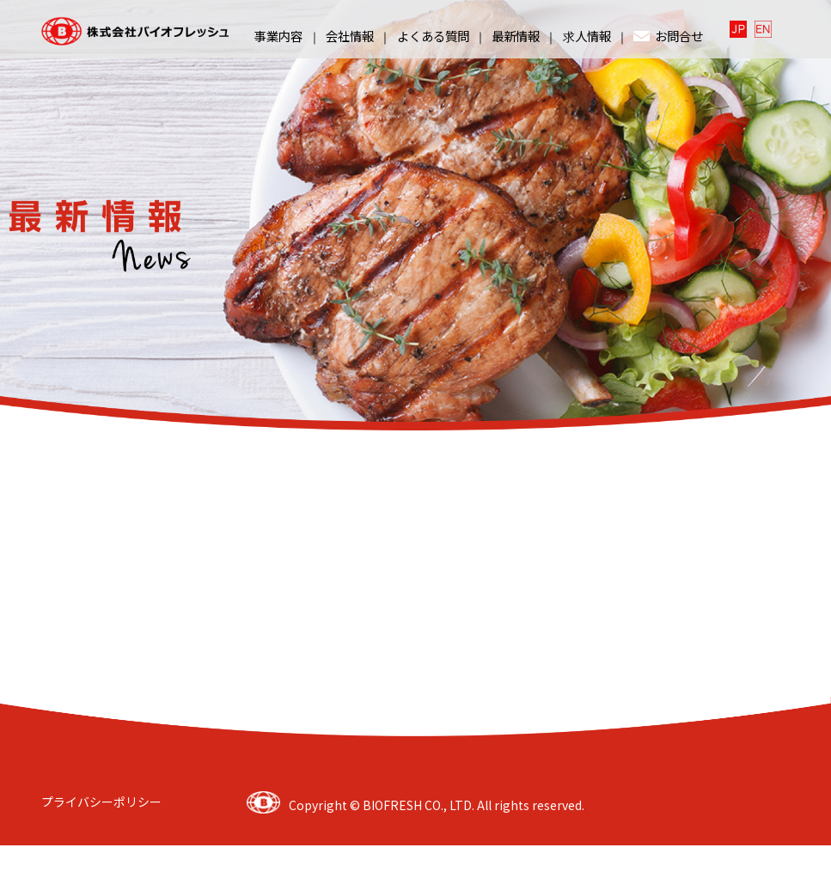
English (764, 29)
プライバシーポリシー (101, 800)
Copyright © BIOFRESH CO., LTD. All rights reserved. (436, 805)
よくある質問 (433, 36)
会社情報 (350, 36)
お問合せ (668, 36)
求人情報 (587, 36)
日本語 (740, 29)
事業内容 (278, 36)
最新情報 (516, 36)
